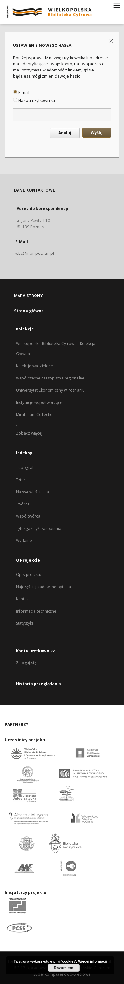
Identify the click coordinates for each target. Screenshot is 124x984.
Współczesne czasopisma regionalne (50, 378)
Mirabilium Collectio (34, 414)
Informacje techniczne (36, 611)
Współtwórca (28, 516)
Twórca (23, 504)
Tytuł (20, 479)
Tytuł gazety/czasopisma (38, 528)
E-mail (21, 92)
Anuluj (64, 133)
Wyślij (97, 132)
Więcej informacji (92, 961)
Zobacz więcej (29, 433)
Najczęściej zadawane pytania (43, 586)
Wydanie (24, 540)
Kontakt (23, 599)
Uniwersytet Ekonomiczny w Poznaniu (50, 390)
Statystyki (24, 623)
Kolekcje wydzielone (34, 366)
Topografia (26, 467)
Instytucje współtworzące (39, 402)
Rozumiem (63, 968)
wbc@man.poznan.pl (34, 253)
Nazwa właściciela (32, 492)
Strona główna (29, 310)
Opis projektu (29, 574)
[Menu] (116, 5)
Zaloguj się (26, 662)
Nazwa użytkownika (34, 100)
